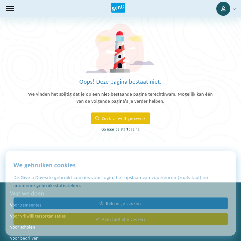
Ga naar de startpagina (120, 129)
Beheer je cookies (121, 203)
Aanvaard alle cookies (121, 219)
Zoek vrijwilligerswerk (120, 118)
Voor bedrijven (24, 238)
